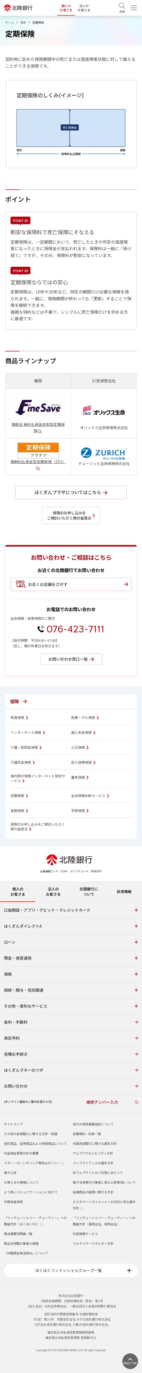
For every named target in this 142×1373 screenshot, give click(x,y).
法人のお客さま (84, 7)
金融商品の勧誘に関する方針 (93, 1192)
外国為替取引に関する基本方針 (95, 1143)
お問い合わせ (71, 1086)
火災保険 (79, 747)
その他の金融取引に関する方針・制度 (30, 1133)
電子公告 (10, 1172)
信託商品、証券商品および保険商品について (35, 1143)
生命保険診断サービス (90, 795)
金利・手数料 (71, 1022)
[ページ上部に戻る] (130, 1361)
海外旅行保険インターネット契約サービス (37, 778)
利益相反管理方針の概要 (21, 1153)
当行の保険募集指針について (93, 1124)
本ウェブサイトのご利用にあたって (98, 1172)
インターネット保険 (27, 732)
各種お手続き (71, 1054)
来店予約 (71, 1038)
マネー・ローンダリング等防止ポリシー (34, 1163)
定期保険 (19, 795)
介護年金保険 (22, 762)
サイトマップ (13, 1124)
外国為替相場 (13, 1201)
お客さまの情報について (21, 1182)
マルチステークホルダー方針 (93, 1243)
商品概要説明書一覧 (18, 1233)
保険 (23, 22)
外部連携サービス (85, 1233)
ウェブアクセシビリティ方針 (93, 1153)
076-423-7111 (75, 629)
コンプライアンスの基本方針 (93, 1163)
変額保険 (19, 810)
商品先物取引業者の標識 (21, 1243)
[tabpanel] (71, 1007)
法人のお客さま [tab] (53, 891)
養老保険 (79, 777)
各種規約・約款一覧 (87, 1133)
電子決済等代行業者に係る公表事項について (104, 1182)
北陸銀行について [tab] (89, 891)
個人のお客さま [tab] (17, 891)
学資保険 (79, 810)
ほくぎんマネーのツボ (71, 1070)
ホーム (9, 22)
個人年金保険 (83, 732)
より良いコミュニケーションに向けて (30, 1192)
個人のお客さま (66, 7)
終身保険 (19, 717)
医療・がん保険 (85, 717)
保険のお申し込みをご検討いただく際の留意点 (37, 826)
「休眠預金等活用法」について (26, 1253)
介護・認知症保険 (25, 747)
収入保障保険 (83, 762)
